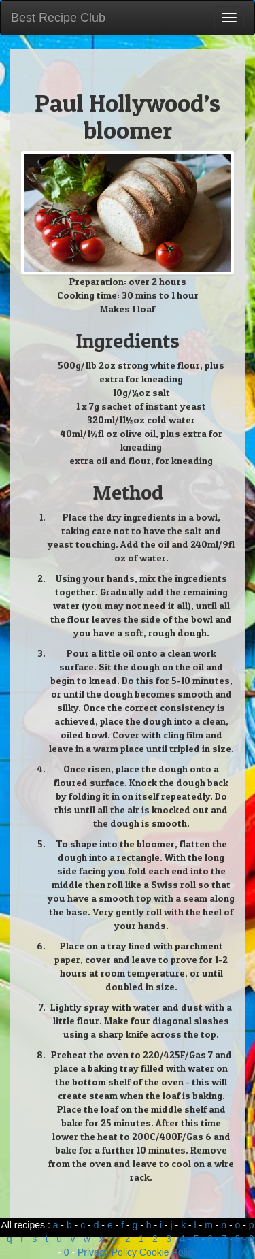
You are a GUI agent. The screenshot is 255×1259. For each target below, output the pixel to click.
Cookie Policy (168, 1252)
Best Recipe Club (58, 17)
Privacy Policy (107, 1252)
